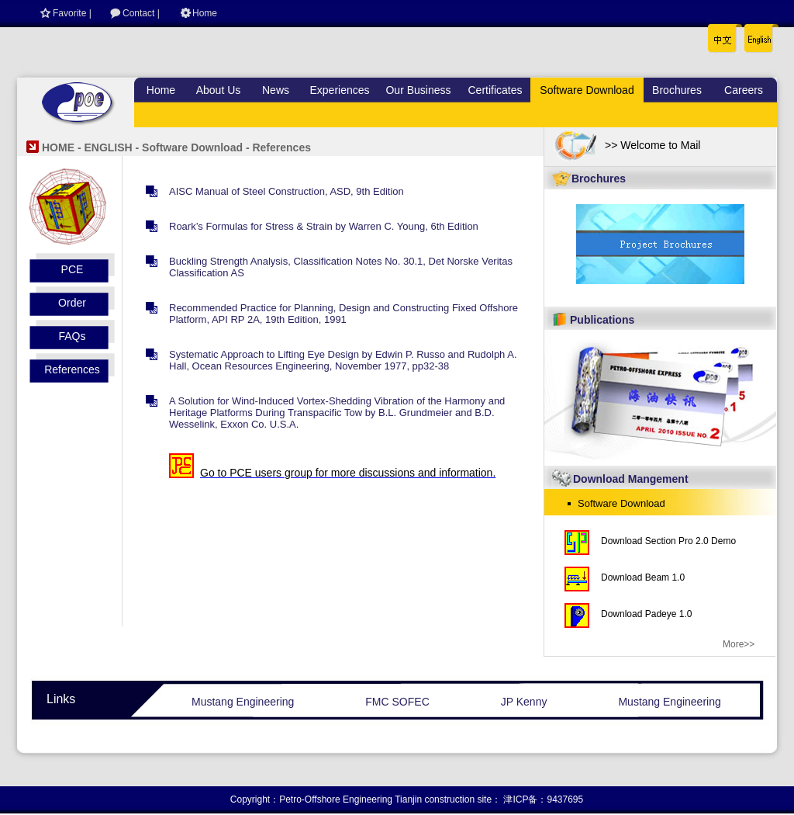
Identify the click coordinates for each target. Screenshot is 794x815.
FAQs (71, 336)
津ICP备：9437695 (543, 799)
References (72, 369)
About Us (218, 90)
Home (204, 13)
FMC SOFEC (397, 701)
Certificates (495, 90)
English (755, 35)
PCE (72, 269)
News (275, 90)
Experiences (339, 90)
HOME (58, 147)
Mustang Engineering (243, 701)
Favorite (69, 13)
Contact (138, 13)
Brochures (677, 90)
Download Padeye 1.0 (646, 614)
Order (72, 303)
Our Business (418, 90)
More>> (738, 644)
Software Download (586, 90)
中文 (723, 35)
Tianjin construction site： (448, 799)
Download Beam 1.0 (643, 577)
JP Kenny (524, 701)
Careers (743, 90)
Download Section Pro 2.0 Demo (668, 541)
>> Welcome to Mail (652, 145)
